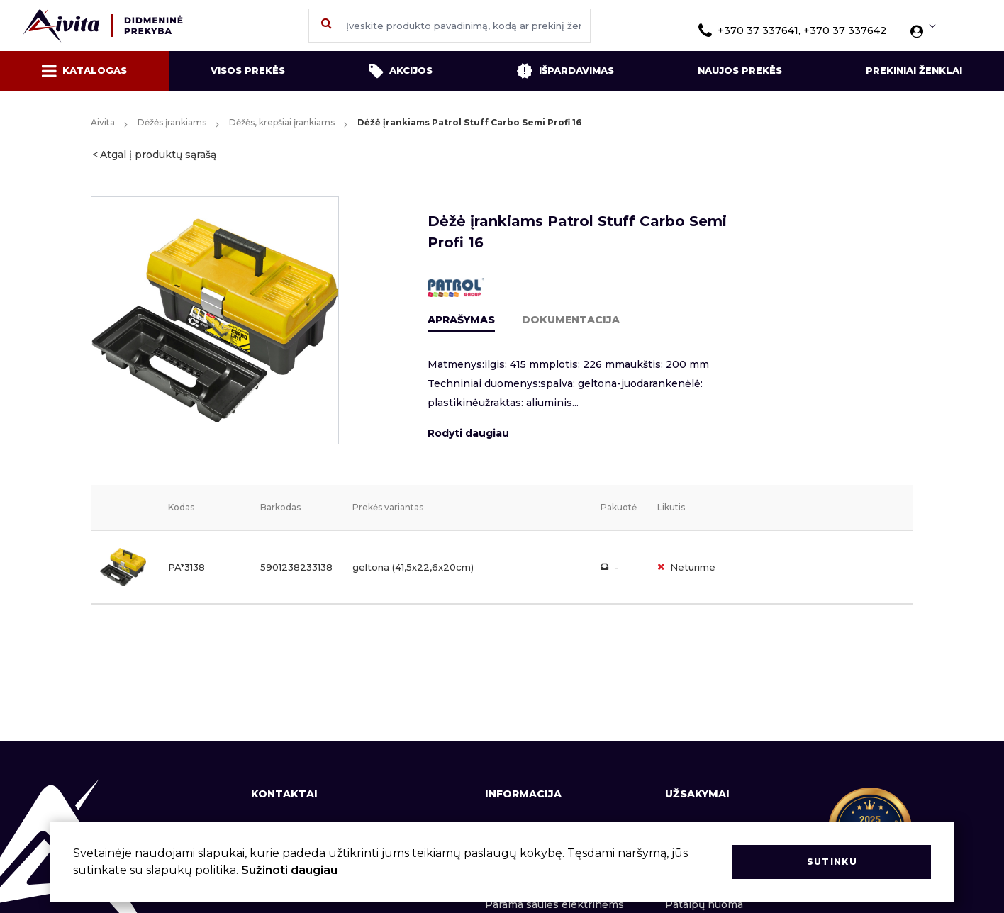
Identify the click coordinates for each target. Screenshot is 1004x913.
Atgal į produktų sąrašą (158, 154)
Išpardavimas (565, 70)
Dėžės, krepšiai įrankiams (282, 122)
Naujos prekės (740, 70)
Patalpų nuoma (704, 904)
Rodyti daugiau (468, 433)
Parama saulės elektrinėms (554, 904)
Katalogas (84, 70)
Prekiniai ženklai (914, 70)
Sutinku (832, 861)
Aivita (103, 122)
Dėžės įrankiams (172, 122)
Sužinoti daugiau (289, 870)
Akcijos (401, 70)
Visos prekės (248, 70)
